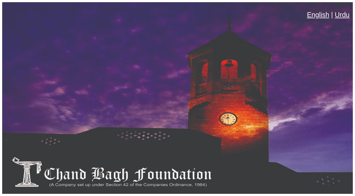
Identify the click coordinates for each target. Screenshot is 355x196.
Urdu (342, 15)
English (318, 15)
